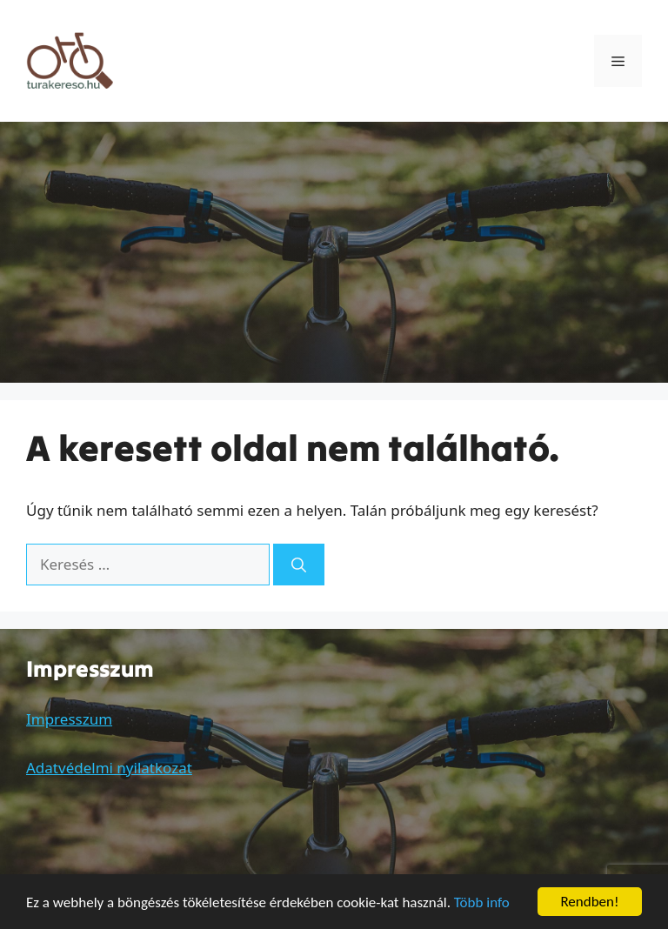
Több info (482, 902)
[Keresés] (298, 564)
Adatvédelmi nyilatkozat (109, 768)
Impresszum (69, 719)
